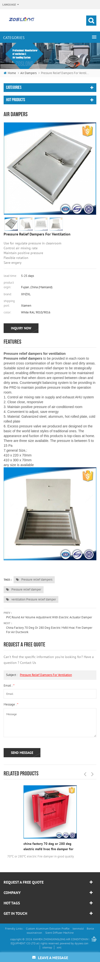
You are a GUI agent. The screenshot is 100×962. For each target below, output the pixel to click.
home (10, 73)
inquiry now (21, 328)
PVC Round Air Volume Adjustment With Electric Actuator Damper (49, 617)
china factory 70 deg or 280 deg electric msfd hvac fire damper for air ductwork (49, 630)
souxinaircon (34, 932)
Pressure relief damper (23, 589)
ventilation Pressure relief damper (31, 599)
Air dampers (28, 73)
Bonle (90, 928)
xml (59, 947)
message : (11, 704)
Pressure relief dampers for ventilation (46, 675)
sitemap (47, 947)
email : (9, 685)
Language (9, 4)
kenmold (78, 928)
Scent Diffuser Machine (59, 932)
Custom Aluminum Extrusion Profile (47, 928)
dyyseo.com (82, 943)
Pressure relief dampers (34, 579)
